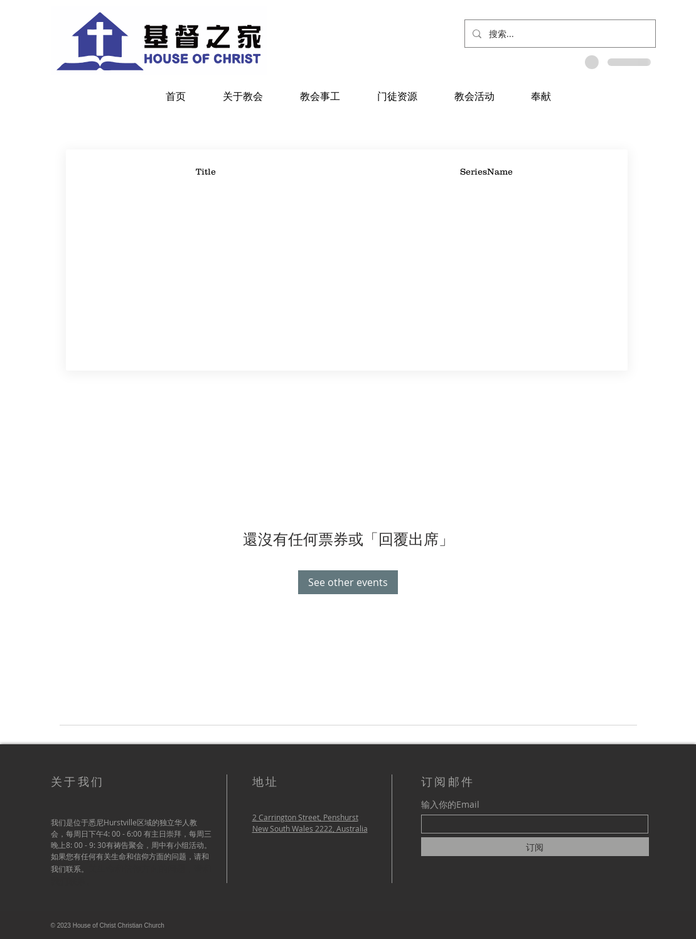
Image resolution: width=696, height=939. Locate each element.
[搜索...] (559, 33)
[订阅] (535, 846)
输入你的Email (450, 804)
